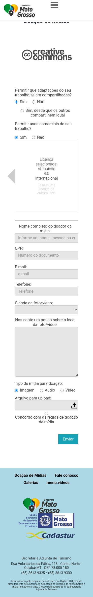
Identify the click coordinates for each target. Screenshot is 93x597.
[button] (42, 505)
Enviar (68, 439)
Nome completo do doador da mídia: (45, 228)
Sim (21, 101)
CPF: (19, 248)
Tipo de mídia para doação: (39, 383)
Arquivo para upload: (33, 398)
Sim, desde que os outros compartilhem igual (45, 113)
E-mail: (21, 267)
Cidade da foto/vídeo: (34, 303)
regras (53, 417)
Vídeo (68, 390)
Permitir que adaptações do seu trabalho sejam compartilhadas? (43, 92)
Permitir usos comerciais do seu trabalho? (43, 126)
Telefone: (23, 284)
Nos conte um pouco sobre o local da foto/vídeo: (45, 322)
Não (38, 101)
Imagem (24, 390)
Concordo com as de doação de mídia (46, 419)
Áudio (47, 390)
